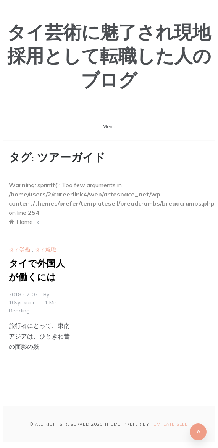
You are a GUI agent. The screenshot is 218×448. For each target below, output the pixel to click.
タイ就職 (45, 249)
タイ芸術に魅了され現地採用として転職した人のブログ (109, 58)
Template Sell (169, 424)
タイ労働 (19, 249)
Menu (109, 126)
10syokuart (23, 302)
